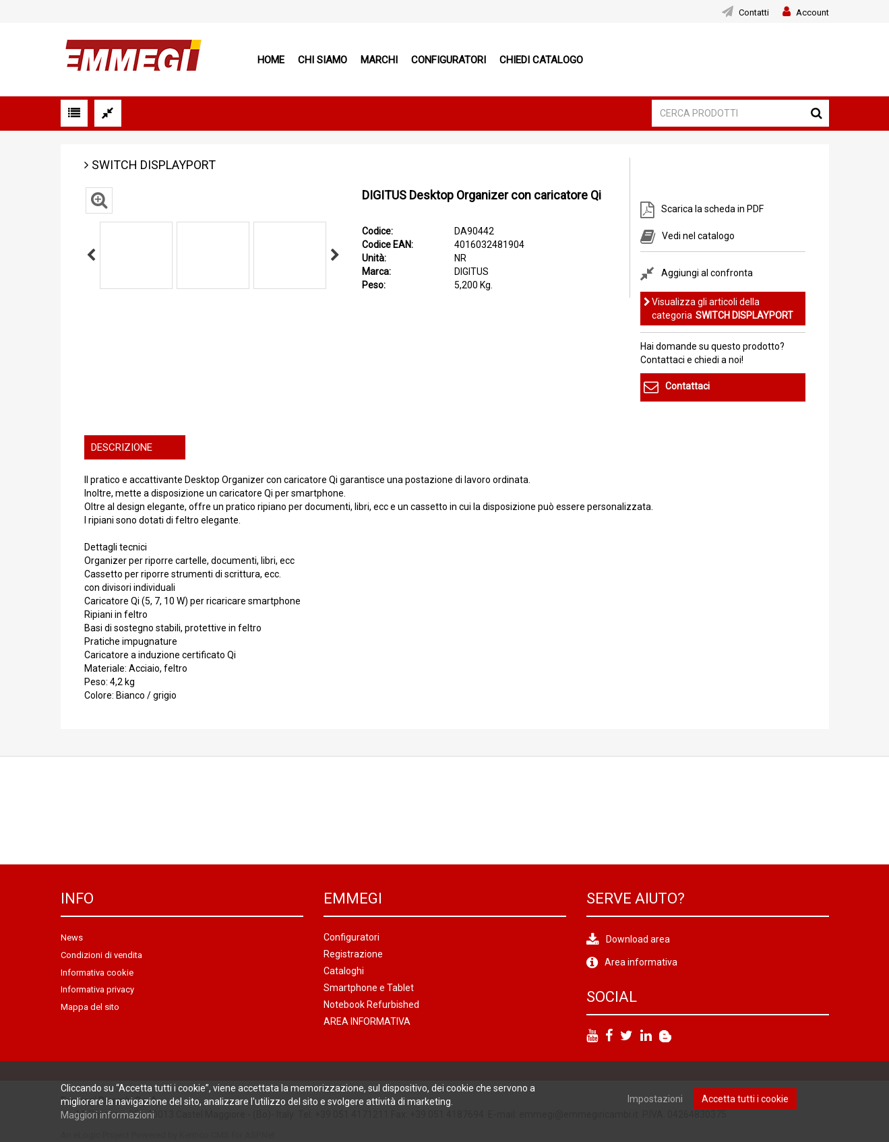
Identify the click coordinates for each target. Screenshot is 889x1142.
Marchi (379, 60)
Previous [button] (91, 255)
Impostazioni (655, 1098)
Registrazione (353, 954)
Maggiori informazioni (107, 1115)
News (72, 937)
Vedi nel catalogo (698, 235)
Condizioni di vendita (101, 955)
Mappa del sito (90, 1007)
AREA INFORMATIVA (367, 1021)
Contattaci (687, 386)
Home (270, 60)
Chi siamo (322, 60)
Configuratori (448, 60)
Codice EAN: (387, 244)
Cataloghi (344, 970)
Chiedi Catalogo (541, 60)
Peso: (374, 285)
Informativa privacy (97, 989)
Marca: (376, 271)
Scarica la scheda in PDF (712, 208)
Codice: (377, 231)
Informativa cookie (97, 972)
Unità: (374, 258)
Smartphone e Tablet (369, 987)
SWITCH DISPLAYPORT (154, 165)
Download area (638, 939)
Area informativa (641, 962)
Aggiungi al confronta (707, 272)
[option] (136, 255)
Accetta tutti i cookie (745, 1098)
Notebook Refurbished (371, 1004)
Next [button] (335, 255)
